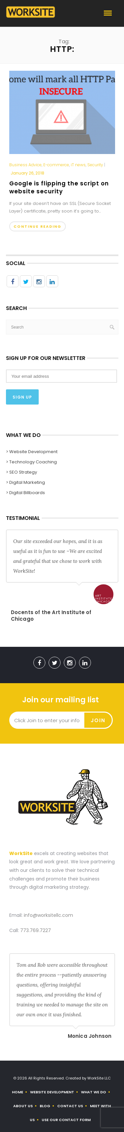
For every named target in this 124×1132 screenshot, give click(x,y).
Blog (45, 1106)
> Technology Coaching (31, 462)
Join (98, 720)
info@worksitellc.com (48, 915)
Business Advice (25, 165)
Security (95, 165)
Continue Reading (38, 226)
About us (23, 1106)
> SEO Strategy (21, 472)
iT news (78, 165)
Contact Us (70, 1106)
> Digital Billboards (25, 492)
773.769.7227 (35, 930)
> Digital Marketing (25, 482)
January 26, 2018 (27, 173)
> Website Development (32, 452)
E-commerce (56, 165)
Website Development (52, 1092)
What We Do (93, 1092)
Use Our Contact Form (66, 1119)
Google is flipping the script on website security (59, 187)
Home (17, 1092)
